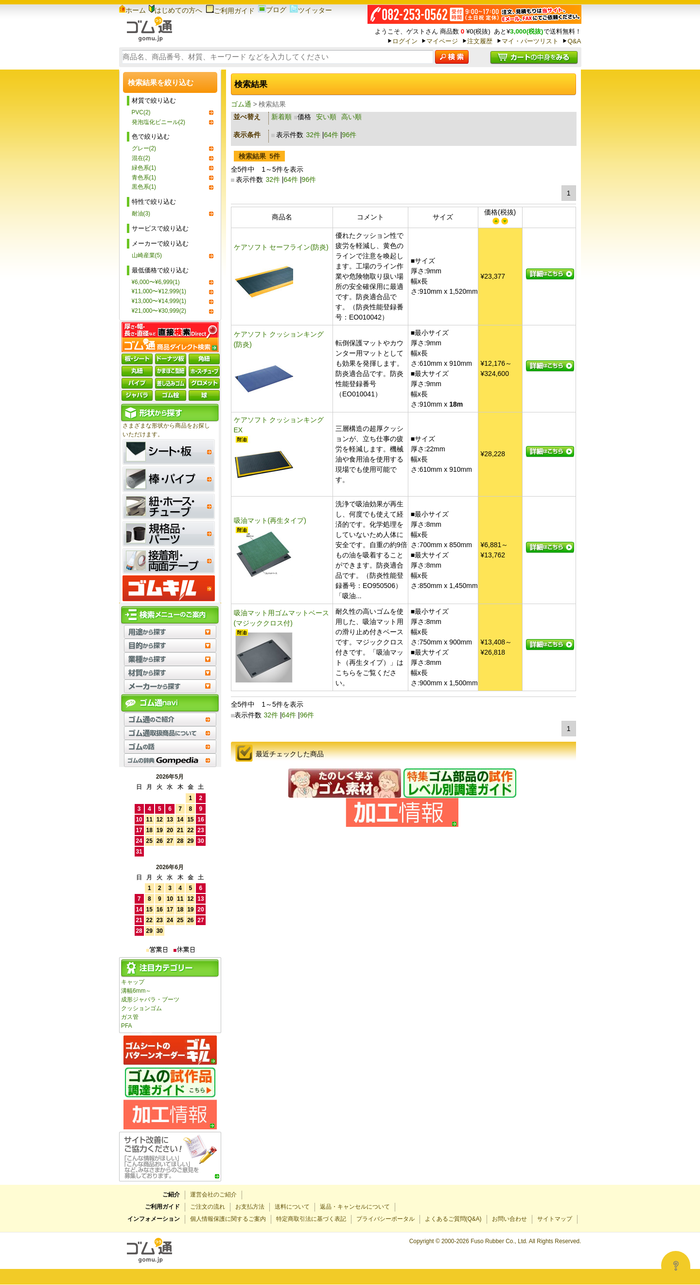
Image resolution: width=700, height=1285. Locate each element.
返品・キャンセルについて (355, 1206)
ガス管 (130, 1017)
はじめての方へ (175, 10)
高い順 (351, 117)
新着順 (281, 117)
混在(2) (141, 158)
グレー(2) (144, 148)
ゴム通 (241, 104)
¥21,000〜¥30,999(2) (159, 310)
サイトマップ (554, 1218)
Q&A (574, 41)
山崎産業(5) (147, 255)
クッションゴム (141, 1008)
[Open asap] (675, 1265)
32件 (313, 135)
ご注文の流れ (207, 1206)
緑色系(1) (144, 167)
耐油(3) (141, 213)
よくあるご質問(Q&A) (453, 1218)
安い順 (326, 117)
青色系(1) (144, 177)
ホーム (132, 10)
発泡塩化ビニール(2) (159, 122)
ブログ (272, 10)
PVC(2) (141, 112)
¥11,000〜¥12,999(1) (159, 291)
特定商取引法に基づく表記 (311, 1218)
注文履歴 (479, 41)
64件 (331, 135)
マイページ (442, 41)
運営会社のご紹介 (213, 1194)
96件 (349, 135)
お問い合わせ (509, 1218)
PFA (126, 1025)
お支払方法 (249, 1206)
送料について (292, 1206)
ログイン (405, 41)
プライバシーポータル (385, 1218)
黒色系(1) (144, 186)
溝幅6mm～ (136, 990)
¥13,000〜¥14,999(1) (159, 301)
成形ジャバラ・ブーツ (150, 999)
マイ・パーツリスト (530, 41)
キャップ (132, 982)
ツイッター (311, 10)
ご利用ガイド (230, 11)
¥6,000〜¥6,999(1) (156, 282)
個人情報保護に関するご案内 (228, 1218)
